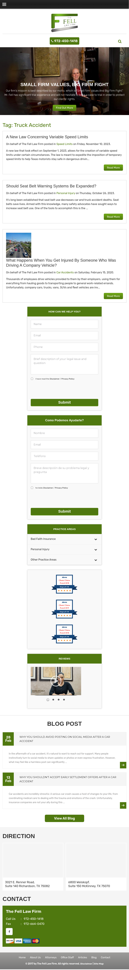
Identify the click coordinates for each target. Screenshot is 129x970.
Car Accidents (65, 272)
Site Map (99, 964)
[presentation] (56, 389)
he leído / (51, 487)
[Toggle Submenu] (96, 538)
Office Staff (67, 957)
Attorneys (50, 957)
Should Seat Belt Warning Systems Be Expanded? (51, 186)
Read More (112, 167)
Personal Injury (65, 193)
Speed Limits (64, 144)
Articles (83, 957)
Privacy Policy (67, 379)
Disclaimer (54, 379)
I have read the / (54, 379)
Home (19, 957)
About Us (33, 957)
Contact (108, 957)
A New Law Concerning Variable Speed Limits (47, 137)
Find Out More (64, 108)
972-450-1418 (66, 41)
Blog (95, 957)
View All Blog (64, 817)
